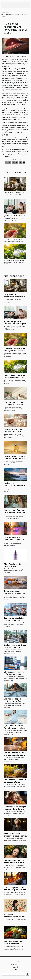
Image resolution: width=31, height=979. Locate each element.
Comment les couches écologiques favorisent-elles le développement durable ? (14, 405)
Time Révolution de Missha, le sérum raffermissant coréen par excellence (14, 567)
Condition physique (14, 962)
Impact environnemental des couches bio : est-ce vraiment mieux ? (14, 262)
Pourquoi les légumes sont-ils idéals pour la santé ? (13, 943)
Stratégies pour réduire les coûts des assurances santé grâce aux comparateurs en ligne (15, 675)
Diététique (14, 964)
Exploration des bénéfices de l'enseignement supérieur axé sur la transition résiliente (15, 648)
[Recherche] (13, 974)
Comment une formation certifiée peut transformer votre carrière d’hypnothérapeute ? (15, 513)
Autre (7, 12)
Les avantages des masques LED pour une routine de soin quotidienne (14, 540)
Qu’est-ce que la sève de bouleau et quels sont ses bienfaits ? (15, 890)
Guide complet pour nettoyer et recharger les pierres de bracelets (14, 593)
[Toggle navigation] (4, 5)
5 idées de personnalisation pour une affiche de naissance (15, 916)
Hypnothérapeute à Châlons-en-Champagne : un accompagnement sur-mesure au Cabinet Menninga (15, 217)
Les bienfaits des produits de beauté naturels (15, 781)
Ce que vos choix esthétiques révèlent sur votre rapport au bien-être (14, 194)
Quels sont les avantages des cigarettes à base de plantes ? (14, 240)
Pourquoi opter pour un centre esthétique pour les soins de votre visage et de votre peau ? (15, 864)
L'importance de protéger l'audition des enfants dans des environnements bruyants (15, 810)
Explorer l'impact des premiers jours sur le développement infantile (14, 431)
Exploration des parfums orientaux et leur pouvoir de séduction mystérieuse (15, 458)
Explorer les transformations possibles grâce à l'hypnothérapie (15, 485)
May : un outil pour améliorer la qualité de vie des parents (15, 836)
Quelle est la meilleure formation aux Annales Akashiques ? (13, 728)
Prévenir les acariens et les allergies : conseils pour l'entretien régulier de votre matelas (15, 756)
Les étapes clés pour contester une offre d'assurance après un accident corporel (13, 702)
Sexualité (15, 967)
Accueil (3, 12)
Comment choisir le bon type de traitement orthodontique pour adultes (14, 621)
